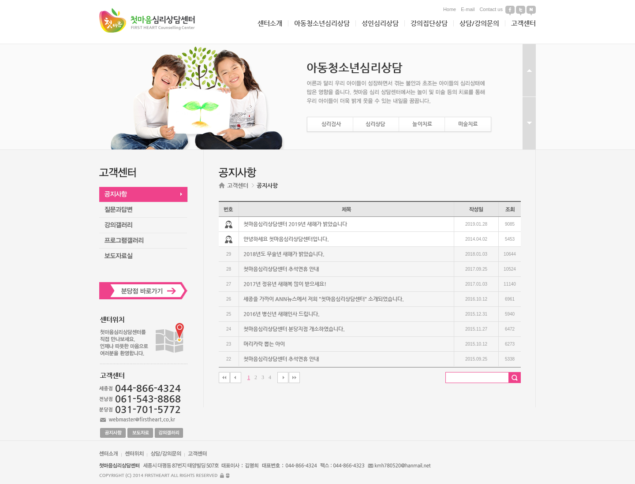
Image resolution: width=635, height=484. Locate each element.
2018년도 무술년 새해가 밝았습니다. (284, 254)
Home (449, 9)
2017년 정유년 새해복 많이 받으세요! (284, 284)
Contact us (491, 9)
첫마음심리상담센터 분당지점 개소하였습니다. (294, 329)
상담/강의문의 (479, 23)
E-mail (467, 9)
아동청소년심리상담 (322, 23)
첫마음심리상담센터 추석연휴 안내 (281, 269)
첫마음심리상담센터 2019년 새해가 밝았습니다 (295, 224)
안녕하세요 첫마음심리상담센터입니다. (286, 239)
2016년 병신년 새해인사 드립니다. (281, 314)
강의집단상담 (429, 23)
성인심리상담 (380, 23)
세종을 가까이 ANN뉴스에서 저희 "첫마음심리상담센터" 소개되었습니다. (323, 299)
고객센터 (523, 23)
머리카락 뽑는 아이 (264, 344)
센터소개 (270, 23)
